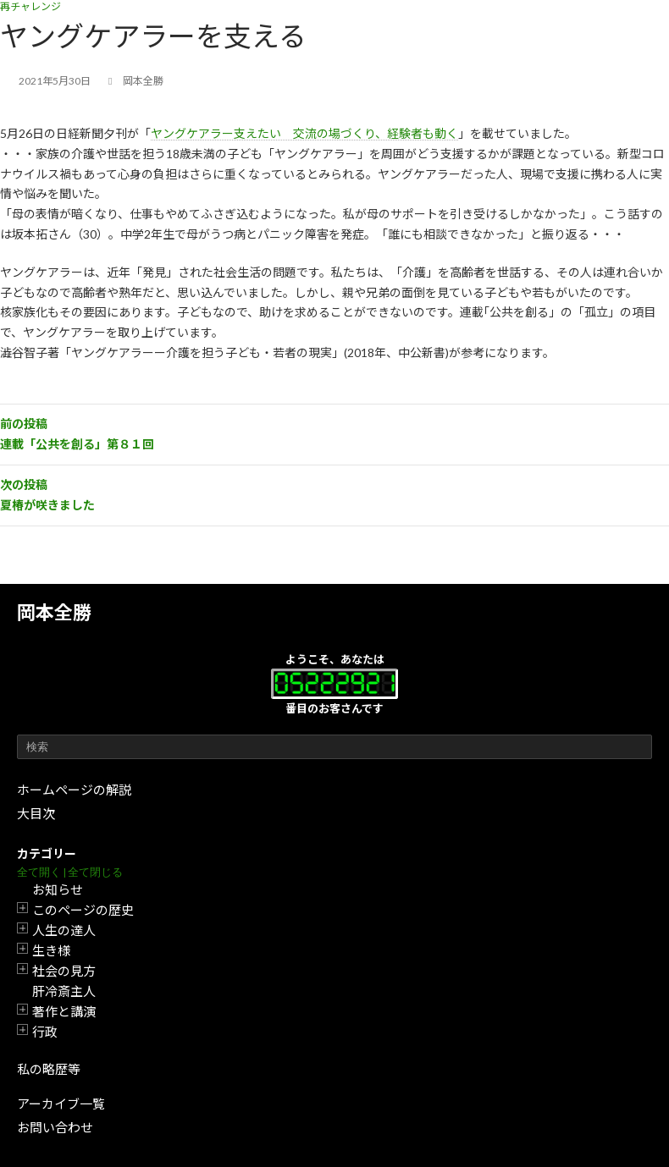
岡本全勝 (54, 612)
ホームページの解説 (74, 789)
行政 (45, 1031)
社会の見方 (64, 970)
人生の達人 (64, 930)
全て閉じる (95, 872)
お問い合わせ (55, 1127)
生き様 (51, 950)
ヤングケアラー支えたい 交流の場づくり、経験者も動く (304, 133)
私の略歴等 (48, 1068)
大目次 (36, 813)
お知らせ (57, 889)
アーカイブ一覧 (61, 1103)
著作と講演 (64, 1011)
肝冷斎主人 (64, 991)
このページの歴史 (83, 909)
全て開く (39, 872)
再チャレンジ (30, 6)
